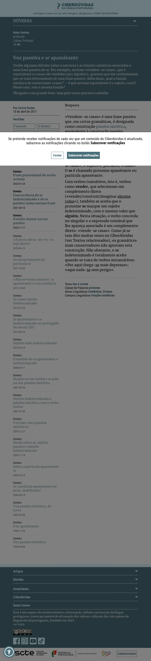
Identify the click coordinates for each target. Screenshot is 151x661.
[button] (9, 652)
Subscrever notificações (83, 155)
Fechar (57, 155)
